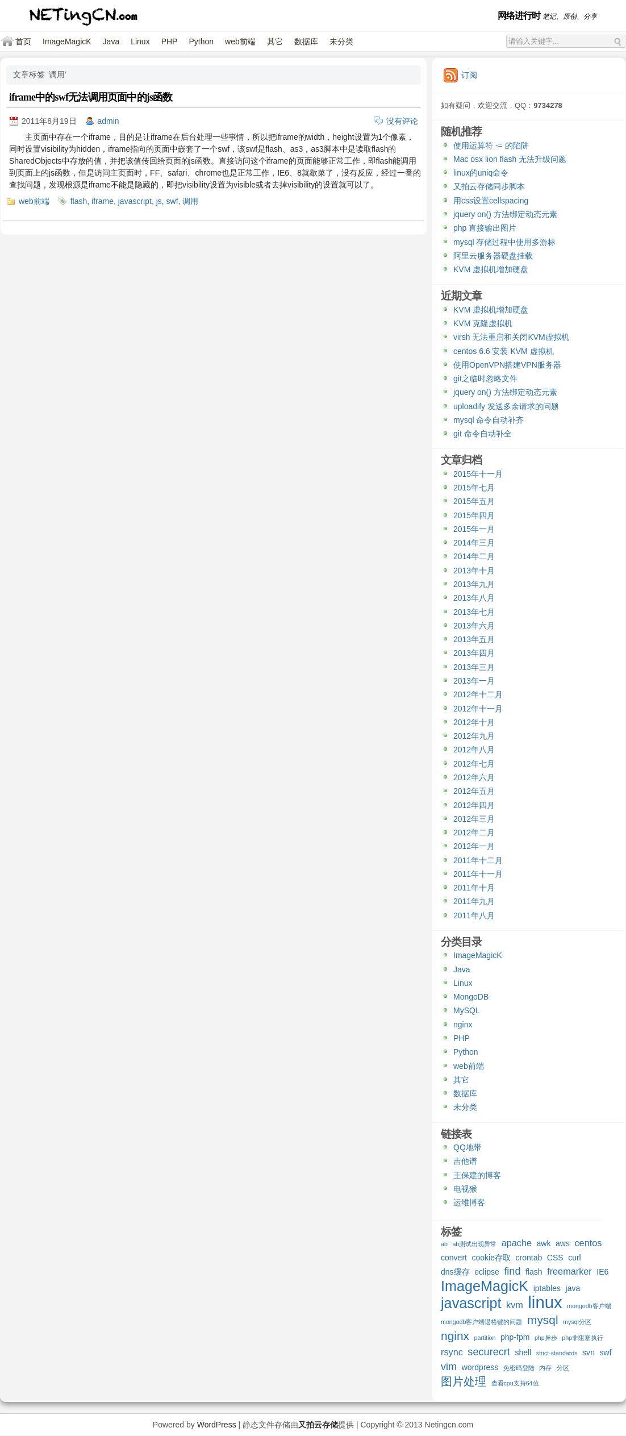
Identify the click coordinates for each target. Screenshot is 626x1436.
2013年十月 (474, 570)
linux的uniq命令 (480, 172)
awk (544, 1243)
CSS (555, 1257)
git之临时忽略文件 (485, 378)
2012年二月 (474, 832)
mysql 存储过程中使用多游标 (504, 242)
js (159, 201)
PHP (169, 41)
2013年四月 (474, 652)
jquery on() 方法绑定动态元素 (505, 214)
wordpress (480, 1367)
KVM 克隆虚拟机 (482, 323)
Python (201, 41)
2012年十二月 (478, 694)
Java (111, 41)
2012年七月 (474, 763)
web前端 (240, 41)
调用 (190, 201)
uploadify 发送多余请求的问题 (506, 406)
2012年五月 (474, 791)
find (512, 1271)
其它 (275, 41)
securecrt (489, 1352)
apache (517, 1243)
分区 (563, 1367)
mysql (542, 1320)
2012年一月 (474, 846)
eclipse (486, 1271)
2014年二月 (474, 556)
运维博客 (469, 1202)
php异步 (546, 1337)
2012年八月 (474, 749)
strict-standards (557, 1353)
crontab (529, 1257)
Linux (140, 41)
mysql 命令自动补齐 (488, 419)
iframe (102, 201)
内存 (545, 1367)
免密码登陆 (519, 1367)
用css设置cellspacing (490, 200)
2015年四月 (474, 515)
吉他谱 (465, 1161)
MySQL (466, 1010)
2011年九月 (474, 901)
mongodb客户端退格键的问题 (481, 1321)
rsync (452, 1352)
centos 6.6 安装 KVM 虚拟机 (503, 351)
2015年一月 (474, 529)
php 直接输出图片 (484, 227)
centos (588, 1243)
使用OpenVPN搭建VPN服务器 (507, 364)
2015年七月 (474, 487)
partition (485, 1337)
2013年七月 (474, 612)
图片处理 (463, 1382)
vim (449, 1367)
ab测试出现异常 (474, 1244)
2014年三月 (474, 542)
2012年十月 (474, 722)
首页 (23, 41)
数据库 (306, 41)
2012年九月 (474, 735)
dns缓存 (455, 1271)
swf (172, 201)
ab (444, 1244)
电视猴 (465, 1188)
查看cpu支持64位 (515, 1383)
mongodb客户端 (589, 1305)
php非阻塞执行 (582, 1337)
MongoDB (471, 996)
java (573, 1288)
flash (78, 201)
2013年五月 (474, 639)
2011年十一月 (478, 874)
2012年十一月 (478, 708)
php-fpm (514, 1337)
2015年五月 (474, 501)
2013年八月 (474, 597)
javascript (135, 201)
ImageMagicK (67, 41)
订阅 (469, 75)
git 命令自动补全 (482, 433)
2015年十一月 (478, 473)
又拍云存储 (318, 1424)
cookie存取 (491, 1257)
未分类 (341, 41)
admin (108, 121)
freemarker (569, 1271)
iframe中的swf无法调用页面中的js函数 (91, 97)
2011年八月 (474, 915)
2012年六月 (474, 777)
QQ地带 (467, 1147)
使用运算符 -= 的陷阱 (491, 145)
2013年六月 (474, 625)
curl (574, 1257)
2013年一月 (474, 680)
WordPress (216, 1424)
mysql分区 (577, 1321)
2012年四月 (474, 805)
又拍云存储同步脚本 (489, 186)
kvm (514, 1305)
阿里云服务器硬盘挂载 (493, 255)
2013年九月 (474, 584)
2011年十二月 (478, 860)
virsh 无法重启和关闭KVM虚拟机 (511, 337)
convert (454, 1257)
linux (545, 1303)
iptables (547, 1288)
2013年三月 (474, 667)
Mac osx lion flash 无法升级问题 (509, 159)
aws (563, 1243)
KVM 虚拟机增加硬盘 (490, 269)
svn (588, 1352)
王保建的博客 (477, 1175)
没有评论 (402, 121)
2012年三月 (474, 818)
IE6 (602, 1271)
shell (523, 1352)
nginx (462, 1024)
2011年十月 (474, 887)
